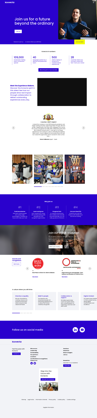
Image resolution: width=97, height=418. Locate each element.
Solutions (66, 348)
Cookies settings (71, 399)
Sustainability (34, 352)
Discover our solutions (48, 379)
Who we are (33, 348)
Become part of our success (48, 70)
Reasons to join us (18, 42)
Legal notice (31, 399)
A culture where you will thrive (33, 42)
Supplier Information (48, 407)
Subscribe (67, 365)
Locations (33, 356)
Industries (66, 350)
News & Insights (67, 352)
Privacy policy (52, 399)
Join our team (79, 42)
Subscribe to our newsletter (70, 363)
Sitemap (24, 399)
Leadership (33, 350)
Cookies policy (61, 399)
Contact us (16, 353)
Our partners (34, 354)
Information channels (41, 399)
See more (35, 276)
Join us (18, 31)
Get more (16, 264)
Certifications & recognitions (38, 358)
